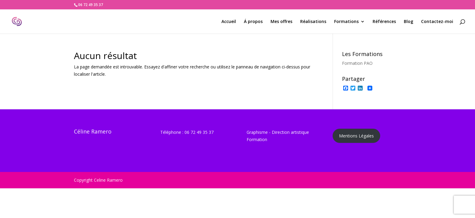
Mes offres (281, 21)
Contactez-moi (437, 21)
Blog (408, 21)
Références (384, 21)
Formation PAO (357, 63)
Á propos (253, 21)
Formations (346, 21)
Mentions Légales (356, 136)
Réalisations (313, 21)
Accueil (228, 21)
